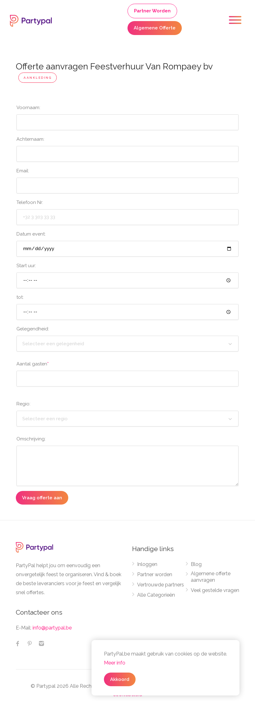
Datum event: (31, 234)
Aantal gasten (32, 364)
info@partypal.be (52, 628)
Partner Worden (152, 11)
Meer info (114, 663)
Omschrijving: (31, 439)
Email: (22, 171)
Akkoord (119, 679)
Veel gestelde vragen (215, 590)
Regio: (23, 404)
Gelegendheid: (32, 329)
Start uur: (26, 265)
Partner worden (154, 574)
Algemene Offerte (155, 28)
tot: (20, 297)
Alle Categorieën (156, 595)
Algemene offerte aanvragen (210, 577)
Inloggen (147, 564)
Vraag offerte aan (42, 498)
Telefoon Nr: (29, 202)
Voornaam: (28, 107)
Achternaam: (30, 139)
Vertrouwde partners (160, 585)
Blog (196, 564)
